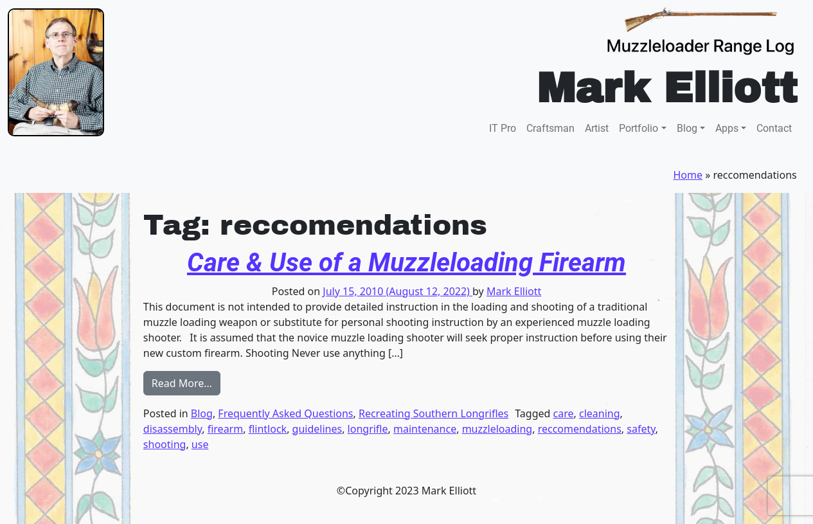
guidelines (317, 429)
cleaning (599, 413)
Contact (774, 128)
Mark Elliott (514, 291)
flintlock (268, 429)
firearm (226, 429)
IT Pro (502, 128)
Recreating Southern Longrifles (433, 413)
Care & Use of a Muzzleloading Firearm (406, 263)
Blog (687, 128)
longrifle (368, 429)
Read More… (186, 382)
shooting (164, 444)
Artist (597, 128)
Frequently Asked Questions (285, 413)
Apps (726, 128)
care (563, 413)
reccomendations (579, 429)
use (200, 444)
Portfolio (638, 128)
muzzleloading (497, 429)
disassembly (172, 429)
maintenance (424, 429)
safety (641, 429)
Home (688, 175)
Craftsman (550, 128)
